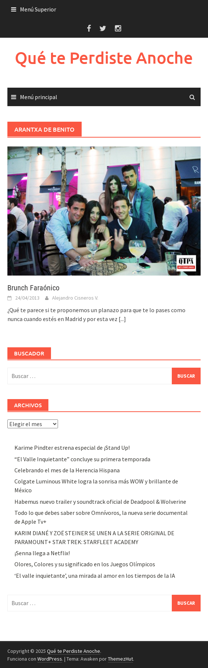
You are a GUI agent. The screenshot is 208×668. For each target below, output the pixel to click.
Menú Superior (38, 9)
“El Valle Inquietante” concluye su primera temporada (82, 459)
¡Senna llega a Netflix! (42, 553)
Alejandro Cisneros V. (75, 297)
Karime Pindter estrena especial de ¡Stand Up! (72, 447)
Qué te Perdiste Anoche (104, 57)
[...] (122, 319)
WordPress (49, 658)
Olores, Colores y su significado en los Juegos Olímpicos (84, 564)
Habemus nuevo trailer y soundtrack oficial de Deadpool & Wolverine (100, 501)
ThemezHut (120, 658)
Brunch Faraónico (33, 287)
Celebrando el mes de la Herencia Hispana (67, 470)
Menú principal (38, 97)
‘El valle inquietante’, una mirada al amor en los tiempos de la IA (94, 575)
